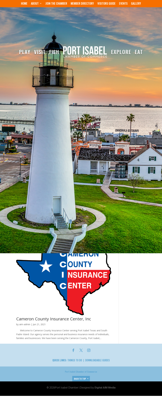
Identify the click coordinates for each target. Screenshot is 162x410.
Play (24, 52)
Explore (121, 52)
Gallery (136, 3)
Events (123, 3)
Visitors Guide (106, 3)
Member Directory (82, 3)
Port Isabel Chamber (30, 305)
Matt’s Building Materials (39, 300)
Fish (54, 52)
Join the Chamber (56, 3)
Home (24, 3)
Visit (40, 52)
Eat (139, 52)
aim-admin (24, 329)
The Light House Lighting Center (47, 323)
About (35, 3)
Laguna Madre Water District (43, 395)
